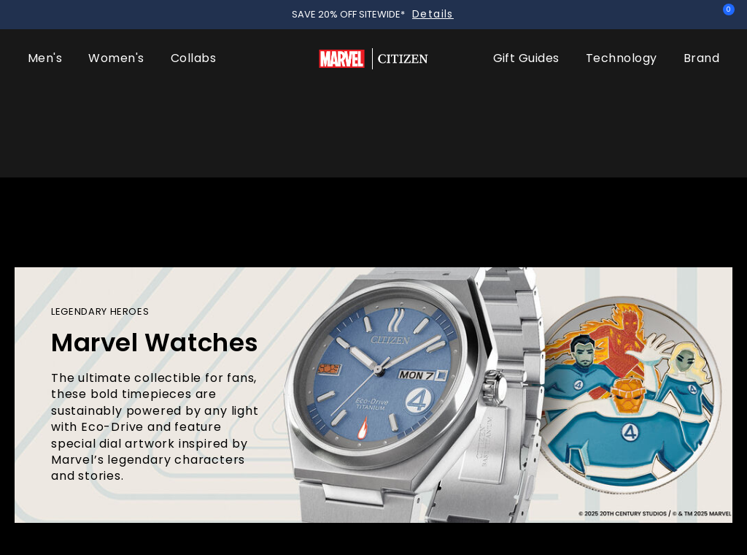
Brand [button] (701, 87)
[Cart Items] (725, 16)
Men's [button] (45, 87)
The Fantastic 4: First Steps (95, 482)
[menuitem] (45, 87)
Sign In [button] (694, 14)
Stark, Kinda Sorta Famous (332, 482)
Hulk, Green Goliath (552, 482)
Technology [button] (621, 87)
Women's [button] (116, 87)
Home (34, 385)
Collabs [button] (193, 87)
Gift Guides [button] (526, 87)
